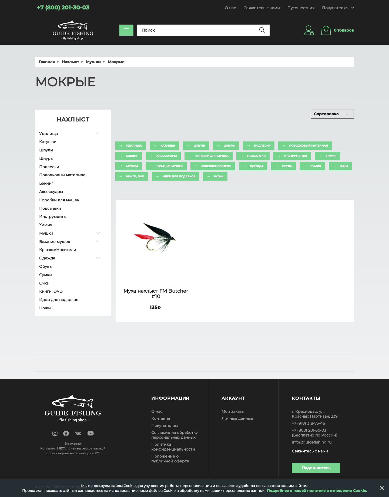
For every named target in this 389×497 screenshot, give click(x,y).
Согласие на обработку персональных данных (174, 435)
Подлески (49, 166)
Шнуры (46, 158)
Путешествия (300, 7)
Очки (44, 283)
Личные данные (237, 418)
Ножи (45, 308)
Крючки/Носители (57, 249)
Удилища (48, 133)
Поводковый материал (62, 175)
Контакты (160, 418)
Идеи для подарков (58, 299)
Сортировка (326, 113)
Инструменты (52, 216)
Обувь (45, 266)
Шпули (46, 150)
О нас (230, 7)
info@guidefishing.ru (311, 442)
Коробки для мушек (59, 200)
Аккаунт (233, 398)
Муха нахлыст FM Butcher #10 (155, 293)
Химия (45, 224)
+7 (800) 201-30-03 (309, 430)
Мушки (46, 233)
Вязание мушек (54, 241)
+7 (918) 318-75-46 (308, 423)
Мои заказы (233, 411)
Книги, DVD (51, 291)
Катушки (47, 141)
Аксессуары (51, 191)
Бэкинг (46, 183)
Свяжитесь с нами (261, 7)
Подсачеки (50, 208)
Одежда (47, 258)
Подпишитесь (316, 467)
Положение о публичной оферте (170, 459)
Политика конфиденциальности (173, 447)
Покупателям (164, 425)
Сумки (45, 274)
